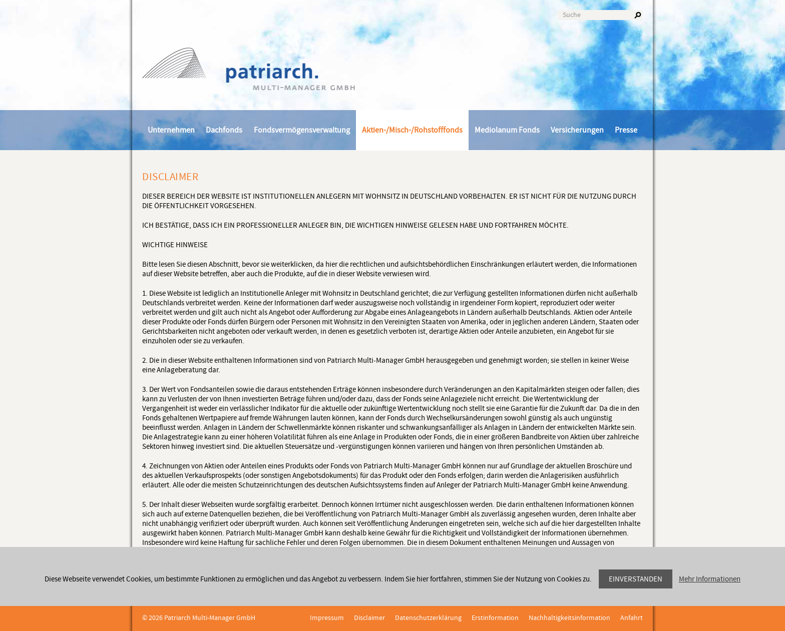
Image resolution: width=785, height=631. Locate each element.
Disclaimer (369, 617)
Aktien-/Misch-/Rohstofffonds (412, 130)
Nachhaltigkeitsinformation (569, 617)
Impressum (327, 617)
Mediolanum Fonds (507, 130)
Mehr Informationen (709, 579)
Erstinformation (495, 617)
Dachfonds (224, 130)
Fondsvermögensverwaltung (302, 130)
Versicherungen (577, 130)
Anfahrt (631, 617)
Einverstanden (635, 579)
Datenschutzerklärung (428, 617)
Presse (626, 130)
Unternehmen (171, 130)
